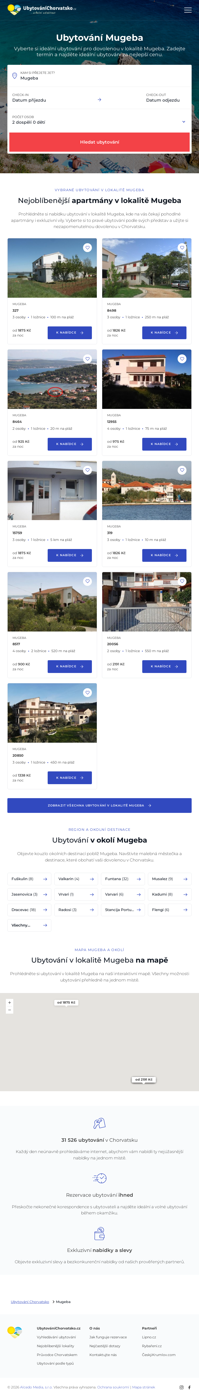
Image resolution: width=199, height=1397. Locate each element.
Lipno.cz (149, 1337)
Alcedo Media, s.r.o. (36, 1387)
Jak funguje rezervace (108, 1337)
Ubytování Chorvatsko (30, 1302)
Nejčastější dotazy (104, 1346)
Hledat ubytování (99, 142)
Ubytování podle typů (55, 1364)
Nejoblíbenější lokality (55, 1346)
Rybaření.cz (152, 1346)
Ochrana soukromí (113, 1387)
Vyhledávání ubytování (56, 1337)
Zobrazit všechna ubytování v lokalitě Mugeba (99, 805)
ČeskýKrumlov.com (159, 1355)
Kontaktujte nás (103, 1355)
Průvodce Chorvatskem (57, 1355)
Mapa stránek (143, 1387)
